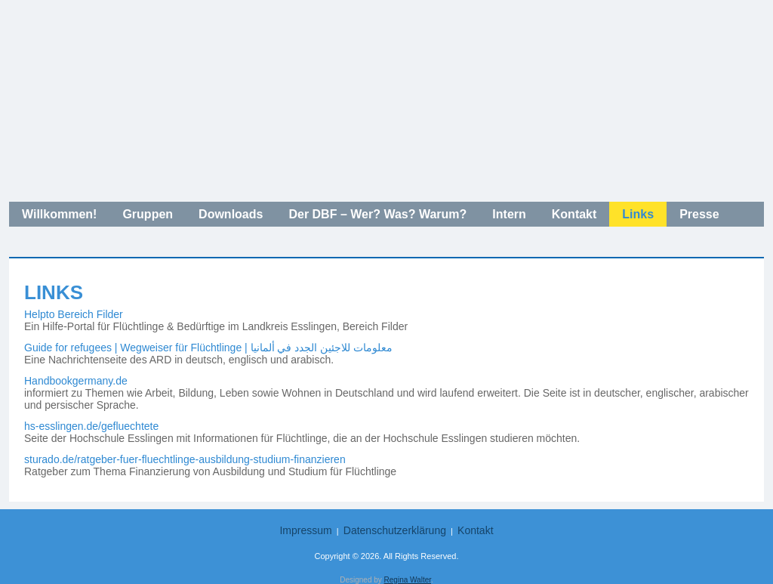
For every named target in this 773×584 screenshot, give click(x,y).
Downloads (231, 214)
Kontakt (574, 214)
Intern (508, 214)
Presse (699, 214)
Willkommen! (59, 214)
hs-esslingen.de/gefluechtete (91, 426)
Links (638, 214)
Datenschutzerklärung (394, 530)
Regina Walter (407, 580)
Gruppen (147, 214)
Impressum (305, 530)
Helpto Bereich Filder (73, 314)
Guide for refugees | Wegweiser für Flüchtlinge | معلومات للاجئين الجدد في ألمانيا (208, 347)
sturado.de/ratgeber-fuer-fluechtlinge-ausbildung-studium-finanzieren (185, 459)
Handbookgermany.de (76, 381)
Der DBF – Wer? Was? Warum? (377, 214)
